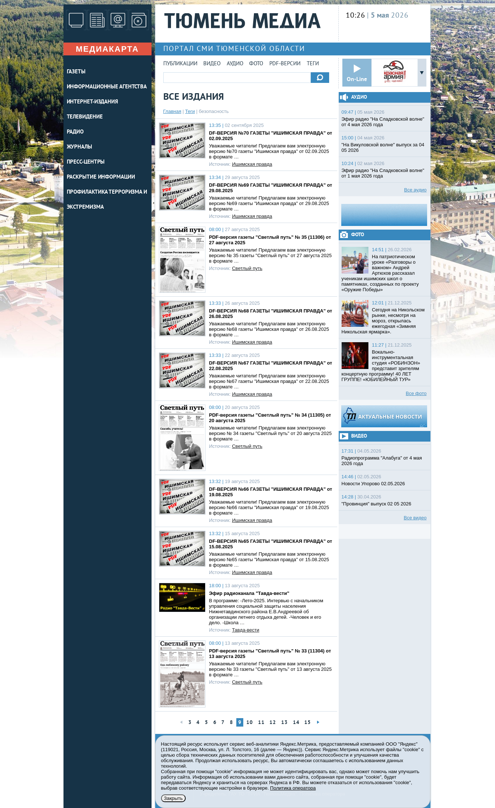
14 (296, 723)
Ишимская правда (252, 164)
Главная (172, 111)
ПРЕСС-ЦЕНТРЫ (86, 162)
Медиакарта (107, 49)
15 (307, 723)
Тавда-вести (245, 630)
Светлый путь (247, 268)
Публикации (180, 64)
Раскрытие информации (101, 177)
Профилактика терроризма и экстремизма (107, 200)
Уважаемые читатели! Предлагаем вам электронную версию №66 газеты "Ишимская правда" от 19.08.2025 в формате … (269, 507)
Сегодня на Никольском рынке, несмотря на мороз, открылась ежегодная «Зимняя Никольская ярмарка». (383, 320)
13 (284, 723)
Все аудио (415, 190)
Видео (212, 64)
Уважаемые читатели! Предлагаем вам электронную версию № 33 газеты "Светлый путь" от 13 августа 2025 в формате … (270, 669)
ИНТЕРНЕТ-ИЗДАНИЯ (92, 102)
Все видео (415, 517)
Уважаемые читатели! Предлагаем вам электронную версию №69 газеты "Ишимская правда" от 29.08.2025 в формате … (269, 203)
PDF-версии (285, 64)
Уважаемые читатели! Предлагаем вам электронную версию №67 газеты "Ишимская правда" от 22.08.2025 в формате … (269, 381)
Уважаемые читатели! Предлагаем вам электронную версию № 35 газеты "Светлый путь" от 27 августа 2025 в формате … (270, 255)
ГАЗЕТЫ (76, 72)
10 (249, 723)
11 (261, 723)
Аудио (235, 64)
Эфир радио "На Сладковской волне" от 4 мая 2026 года (383, 121)
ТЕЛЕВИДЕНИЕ (85, 117)
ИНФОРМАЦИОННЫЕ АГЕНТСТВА (107, 87)
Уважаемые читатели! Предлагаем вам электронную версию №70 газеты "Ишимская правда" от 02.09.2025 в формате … (269, 151)
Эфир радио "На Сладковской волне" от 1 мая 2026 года (383, 173)
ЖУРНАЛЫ (79, 147)
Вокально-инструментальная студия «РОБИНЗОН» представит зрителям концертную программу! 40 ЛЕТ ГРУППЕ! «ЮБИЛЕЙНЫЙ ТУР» (381, 365)
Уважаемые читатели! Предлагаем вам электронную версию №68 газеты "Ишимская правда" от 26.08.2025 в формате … (269, 329)
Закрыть (173, 798)
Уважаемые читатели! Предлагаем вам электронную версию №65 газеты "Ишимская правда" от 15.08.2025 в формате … (269, 559)
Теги (313, 64)
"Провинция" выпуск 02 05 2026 (376, 504)
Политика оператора (293, 788)
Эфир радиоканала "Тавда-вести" (249, 593)
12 (272, 723)
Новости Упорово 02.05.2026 (373, 483)
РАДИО (75, 132)
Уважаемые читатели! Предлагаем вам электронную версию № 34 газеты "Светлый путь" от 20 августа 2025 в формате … (270, 433)
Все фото (416, 393)
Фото (256, 64)
